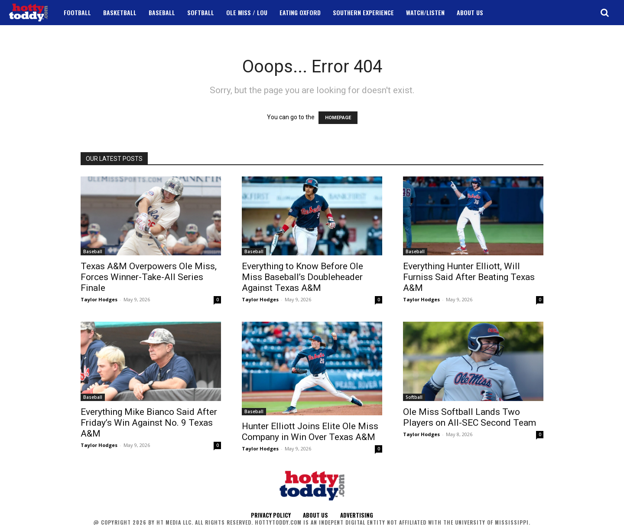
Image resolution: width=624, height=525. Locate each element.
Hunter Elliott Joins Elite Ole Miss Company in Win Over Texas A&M (310, 431)
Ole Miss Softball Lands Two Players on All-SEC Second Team (469, 417)
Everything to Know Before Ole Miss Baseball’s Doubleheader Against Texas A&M (302, 277)
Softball (414, 397)
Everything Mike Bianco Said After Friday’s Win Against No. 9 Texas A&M (149, 423)
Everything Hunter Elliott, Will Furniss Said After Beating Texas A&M (469, 277)
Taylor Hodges (99, 299)
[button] (604, 12)
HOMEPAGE (338, 118)
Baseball (92, 251)
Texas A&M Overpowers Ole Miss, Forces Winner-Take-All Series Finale (149, 277)
